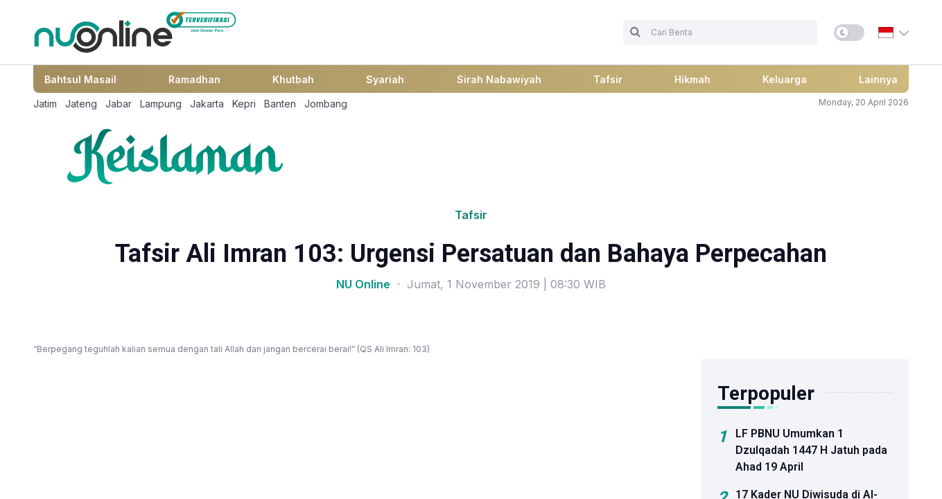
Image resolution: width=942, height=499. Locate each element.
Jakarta (207, 104)
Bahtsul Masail (80, 79)
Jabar (118, 104)
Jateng (81, 104)
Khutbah (293, 79)
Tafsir (607, 79)
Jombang (325, 104)
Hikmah (692, 79)
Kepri (244, 104)
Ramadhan (194, 79)
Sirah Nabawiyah (499, 79)
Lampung (161, 104)
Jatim (45, 104)
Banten (280, 104)
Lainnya (878, 79)
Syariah (385, 79)
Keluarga (784, 79)
